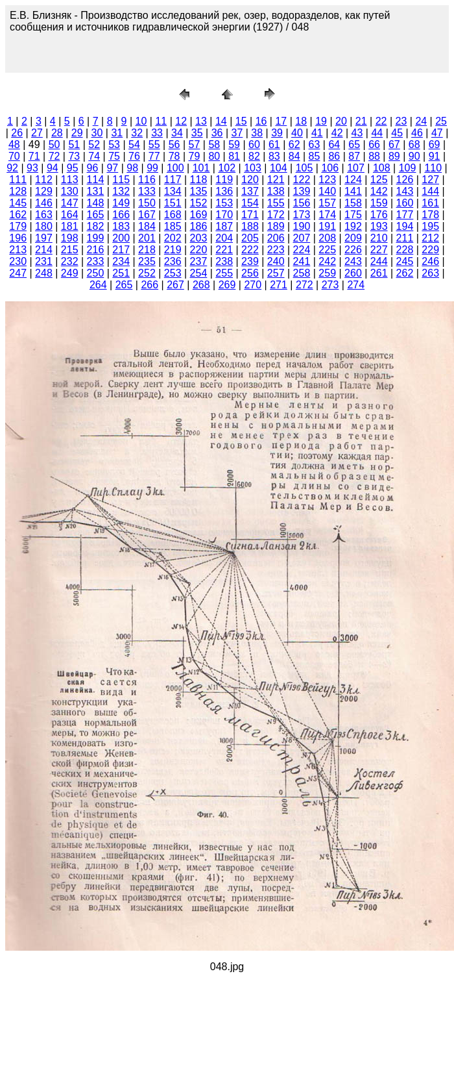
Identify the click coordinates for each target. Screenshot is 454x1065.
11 (161, 121)
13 (201, 121)
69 (434, 144)
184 (147, 226)
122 (302, 179)
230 (18, 261)
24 (421, 121)
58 (214, 144)
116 (147, 179)
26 (17, 132)
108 (381, 167)
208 (327, 238)
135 (199, 191)
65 (354, 144)
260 (353, 273)
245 (405, 261)
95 (72, 167)
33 (157, 132)
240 (276, 261)
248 (44, 273)
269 (227, 284)
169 (199, 214)
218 (147, 249)
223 (276, 249)
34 (177, 132)
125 (379, 179)
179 (18, 226)
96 (93, 167)
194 (405, 226)
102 (226, 167)
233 (95, 261)
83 (274, 156)
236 (173, 261)
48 (14, 144)
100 (175, 167)
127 (430, 179)
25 (441, 121)
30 (97, 132)
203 (199, 238)
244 (379, 261)
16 (261, 121)
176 (379, 214)
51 (74, 144)
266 (149, 284)
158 (353, 202)
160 (405, 202)
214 (44, 249)
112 (44, 179)
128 (18, 191)
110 (433, 167)
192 (353, 226)
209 (353, 238)
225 (327, 249)
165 (95, 214)
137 (250, 191)
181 (69, 226)
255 (224, 273)
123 (327, 179)
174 (327, 214)
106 (330, 167)
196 (18, 238)
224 (302, 249)
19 (321, 121)
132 (121, 191)
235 (147, 261)
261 (379, 273)
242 (327, 261)
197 (44, 238)
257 (276, 273)
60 (254, 144)
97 (112, 167)
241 (302, 261)
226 (353, 249)
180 (44, 226)
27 (37, 132)
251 (121, 273)
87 (354, 156)
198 (69, 238)
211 (405, 238)
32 (137, 132)
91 (434, 156)
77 (154, 156)
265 (124, 284)
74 (94, 156)
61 (274, 144)
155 (276, 202)
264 (98, 284)
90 (414, 156)
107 (355, 167)
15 (241, 121)
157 (327, 202)
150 (147, 202)
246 (430, 261)
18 (301, 121)
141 (353, 191)
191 (327, 226)
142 (379, 191)
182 (95, 226)
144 (430, 191)
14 (221, 121)
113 (69, 179)
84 (294, 156)
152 (199, 202)
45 (397, 132)
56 (174, 144)
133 (147, 191)
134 (173, 191)
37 (237, 132)
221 (224, 249)
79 (194, 156)
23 (401, 121)
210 (379, 238)
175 (353, 214)
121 (276, 179)
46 (417, 132)
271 (278, 284)
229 (430, 249)
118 (199, 179)
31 (117, 132)
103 (252, 167)
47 (437, 132)
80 (214, 156)
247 (18, 273)
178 (430, 214)
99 (152, 167)
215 (69, 249)
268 (201, 284)
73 (74, 156)
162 (18, 214)
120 (250, 179)
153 (224, 202)
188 (250, 226)
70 (14, 156)
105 (304, 167)
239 (250, 261)
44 (377, 132)
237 (199, 261)
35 (197, 132)
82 (254, 156)
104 (278, 167)
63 (314, 144)
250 (95, 273)
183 (121, 226)
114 (95, 179)
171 (250, 214)
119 (224, 179)
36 (217, 132)
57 (194, 144)
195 (430, 226)
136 (224, 191)
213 (18, 249)
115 (121, 179)
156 (302, 202)
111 (18, 179)
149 (121, 202)
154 (250, 202)
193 (379, 226)
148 (95, 202)
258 (302, 273)
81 (234, 156)
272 (304, 284)
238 (224, 261)
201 (147, 238)
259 (327, 273)
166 (121, 214)
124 (353, 179)
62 (294, 144)
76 (134, 156)
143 (405, 191)
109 (407, 167)
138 (276, 191)
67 (394, 144)
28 (57, 132)
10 (141, 121)
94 (52, 167)
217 (121, 249)
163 (44, 214)
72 (54, 156)
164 (69, 214)
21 (361, 121)
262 (405, 273)
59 (234, 144)
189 (276, 226)
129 (44, 191)
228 (405, 249)
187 (224, 226)
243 (353, 261)
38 (257, 132)
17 (281, 121)
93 (32, 167)
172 (276, 214)
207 (302, 238)
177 (405, 214)
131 (95, 191)
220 (199, 249)
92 (12, 167)
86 (334, 156)
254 (199, 273)
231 (44, 261)
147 (69, 202)
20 (341, 121)
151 (173, 202)
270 (252, 284)
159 (379, 202)
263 (430, 273)
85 (314, 156)
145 (18, 202)
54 (134, 144)
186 (199, 226)
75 (114, 156)
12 (181, 121)
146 (44, 202)
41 (317, 132)
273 (330, 284)
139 (302, 191)
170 (224, 214)
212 (430, 238)
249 (69, 273)
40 (297, 132)
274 (355, 284)
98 (132, 167)
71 (34, 156)
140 (327, 191)
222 (250, 249)
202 (173, 238)
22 (381, 121)
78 (174, 156)
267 (175, 284)
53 (114, 144)
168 (173, 214)
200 (121, 238)
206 (276, 238)
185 (173, 226)
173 (302, 214)
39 (277, 132)
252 (147, 273)
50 (54, 144)
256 (250, 273)
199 (95, 238)
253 (173, 273)
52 (94, 144)
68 (414, 144)
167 (147, 214)
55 (154, 144)
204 (224, 238)
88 (374, 156)
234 (121, 261)
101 (201, 167)
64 (334, 144)
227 (379, 249)
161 (430, 202)
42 (337, 132)
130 (69, 191)
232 (69, 261)
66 (374, 144)
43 (357, 132)
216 (95, 249)
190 (302, 226)
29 (77, 132)
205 (250, 238)
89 (394, 156)
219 (173, 249)
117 (173, 179)
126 (405, 179)
